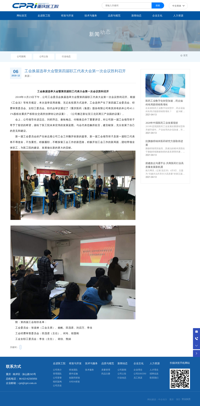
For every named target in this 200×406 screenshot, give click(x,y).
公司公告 (43, 56)
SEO (178, 399)
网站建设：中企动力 (157, 399)
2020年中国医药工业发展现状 (161, 123)
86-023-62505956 (28, 378)
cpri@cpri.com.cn (27, 383)
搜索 (158, 5)
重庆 (171, 399)
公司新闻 (21, 56)
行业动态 (66, 56)
